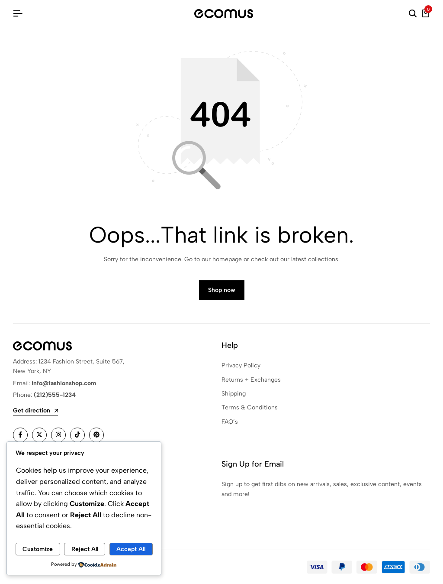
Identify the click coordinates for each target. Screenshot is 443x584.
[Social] (20, 435)
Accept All (130, 549)
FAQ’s (230, 422)
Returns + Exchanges (251, 380)
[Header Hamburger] (17, 14)
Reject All (84, 549)
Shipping (234, 394)
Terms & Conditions (250, 408)
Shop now (221, 290)
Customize (37, 549)
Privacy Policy (241, 366)
